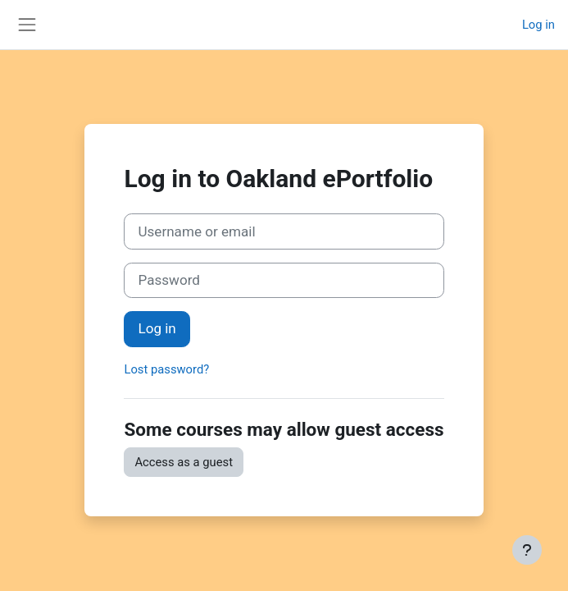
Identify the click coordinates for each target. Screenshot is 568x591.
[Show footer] (527, 550)
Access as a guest (183, 462)
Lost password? (166, 369)
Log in (538, 24)
